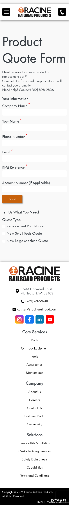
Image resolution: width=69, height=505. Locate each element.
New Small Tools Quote (24, 233)
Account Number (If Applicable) (26, 183)
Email (6, 152)
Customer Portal (34, 416)
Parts (34, 340)
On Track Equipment (34, 348)
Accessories (34, 364)
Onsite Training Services (34, 451)
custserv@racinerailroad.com (36, 309)
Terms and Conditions (34, 475)
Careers (34, 400)
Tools (34, 356)
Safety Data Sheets (34, 459)
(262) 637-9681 (62, 11)
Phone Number (13, 136)
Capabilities (34, 467)
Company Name (14, 106)
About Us (34, 392)
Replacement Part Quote (25, 226)
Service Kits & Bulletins (35, 443)
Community (34, 424)
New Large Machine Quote (27, 241)
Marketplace (34, 372)
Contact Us (34, 408)
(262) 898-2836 (42, 90)
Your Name (10, 121)
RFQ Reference (13, 167)
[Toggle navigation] (6, 12)
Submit (12, 199)
